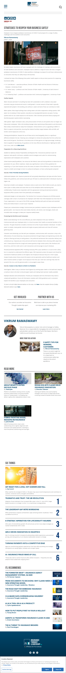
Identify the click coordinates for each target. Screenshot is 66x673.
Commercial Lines (8, 21)
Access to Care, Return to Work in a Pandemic (22, 266)
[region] (33, 664)
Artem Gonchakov (13, 620)
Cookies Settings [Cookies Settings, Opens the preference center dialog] (6, 669)
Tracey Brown (11, 613)
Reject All (58, 669)
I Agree (47, 669)
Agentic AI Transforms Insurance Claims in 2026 (27, 618)
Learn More (46, 309)
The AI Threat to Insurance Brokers (21, 625)
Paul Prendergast (13, 627)
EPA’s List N (21, 145)
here (38, 284)
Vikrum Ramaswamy (11, 37)
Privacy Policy (7, 665)
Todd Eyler (9, 389)
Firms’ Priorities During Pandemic (19, 172)
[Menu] (8, 6)
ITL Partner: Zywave (13, 577)
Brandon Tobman (42, 389)
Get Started (20, 309)
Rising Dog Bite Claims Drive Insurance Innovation (47, 386)
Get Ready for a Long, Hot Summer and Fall (25, 487)
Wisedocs (31, 585)
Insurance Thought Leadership (17, 585)
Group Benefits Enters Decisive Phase (14, 386)
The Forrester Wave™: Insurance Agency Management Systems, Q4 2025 (23, 574)
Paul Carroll (10, 489)
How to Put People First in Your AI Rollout (25, 611)
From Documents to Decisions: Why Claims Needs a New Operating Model (28, 582)
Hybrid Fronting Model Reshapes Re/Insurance (15, 418)
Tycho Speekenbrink (14, 605)
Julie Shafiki (10, 422)
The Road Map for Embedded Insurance (23, 589)
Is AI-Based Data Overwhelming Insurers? (24, 596)
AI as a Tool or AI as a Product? (20, 603)
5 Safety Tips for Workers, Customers (50, 344)
